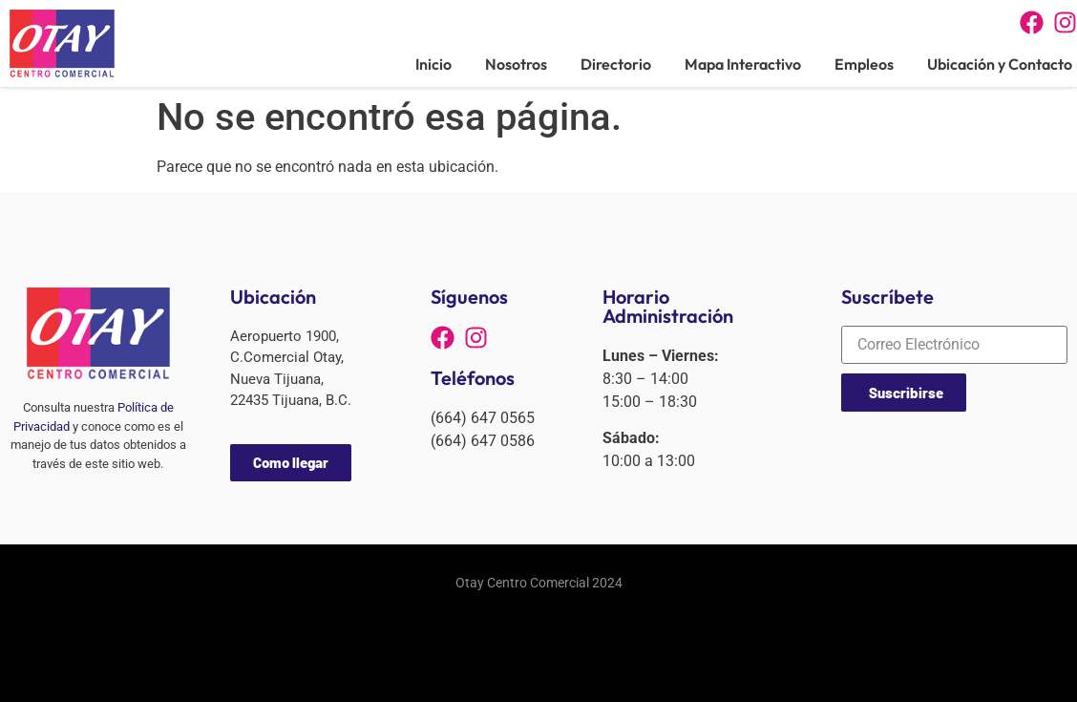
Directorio (616, 64)
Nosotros (516, 64)
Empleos (864, 64)
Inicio (433, 64)
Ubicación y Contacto (999, 64)
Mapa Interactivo (743, 64)
